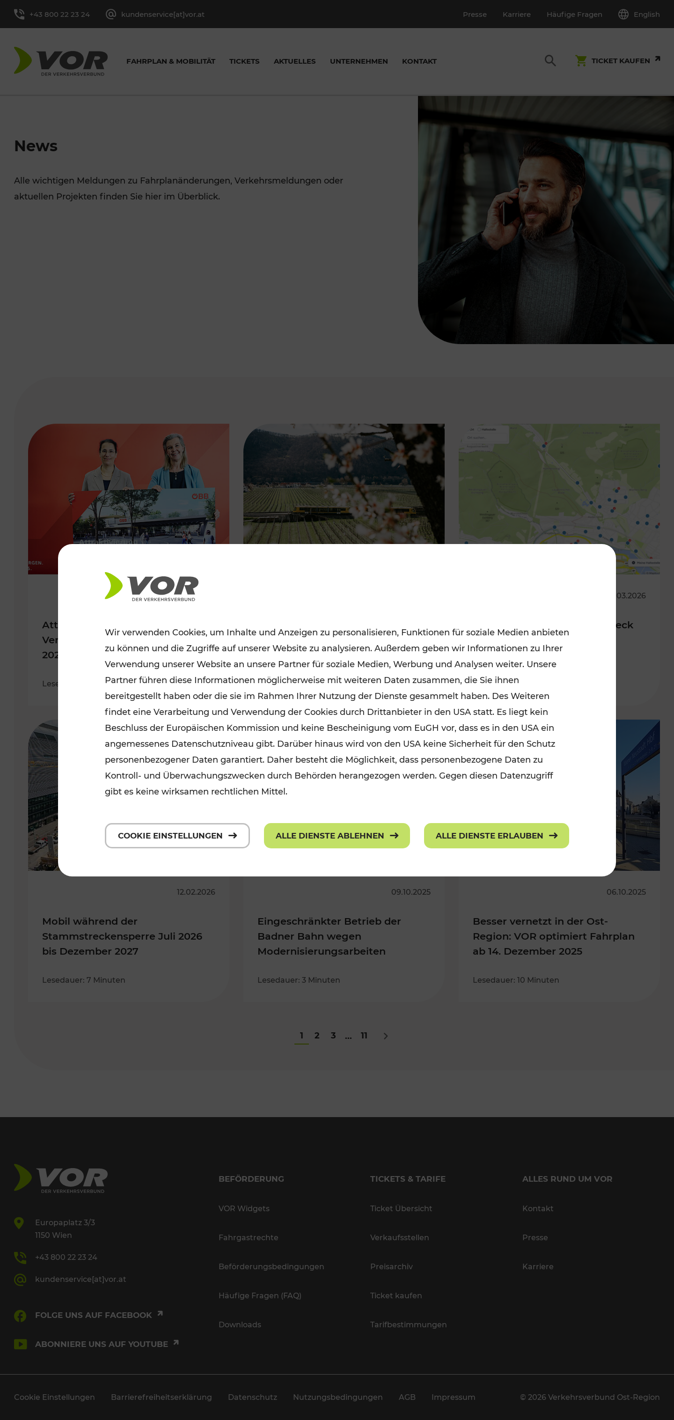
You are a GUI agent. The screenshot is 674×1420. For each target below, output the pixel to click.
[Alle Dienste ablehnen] (337, 835)
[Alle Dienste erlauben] (496, 835)
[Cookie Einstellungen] (177, 835)
